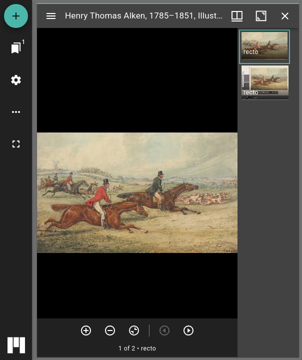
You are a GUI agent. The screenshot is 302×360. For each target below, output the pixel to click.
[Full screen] (16, 144)
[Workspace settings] (16, 80)
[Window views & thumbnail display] (237, 16)
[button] (265, 47)
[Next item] (188, 330)
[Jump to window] (16, 48)
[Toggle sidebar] (51, 16)
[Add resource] (16, 16)
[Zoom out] (110, 330)
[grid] (268, 192)
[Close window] (285, 16)
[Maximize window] (261, 16)
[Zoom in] (86, 330)
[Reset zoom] (134, 330)
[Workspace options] (16, 112)
